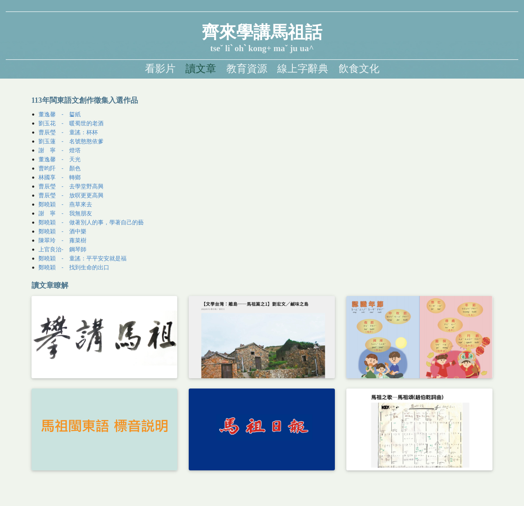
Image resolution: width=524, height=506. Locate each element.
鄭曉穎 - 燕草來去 (65, 204)
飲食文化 (359, 68)
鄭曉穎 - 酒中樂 (62, 231)
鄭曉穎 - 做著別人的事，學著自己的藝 (91, 222)
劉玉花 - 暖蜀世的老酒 (71, 123)
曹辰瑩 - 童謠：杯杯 (68, 132)
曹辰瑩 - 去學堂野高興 (71, 186)
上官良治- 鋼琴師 (62, 249)
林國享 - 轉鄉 (59, 177)
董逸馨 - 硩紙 (59, 114)
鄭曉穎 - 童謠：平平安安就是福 (82, 258)
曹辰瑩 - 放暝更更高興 (71, 195)
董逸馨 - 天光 (59, 159)
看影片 (160, 68)
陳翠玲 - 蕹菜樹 (62, 240)
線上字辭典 (302, 68)
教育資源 (246, 68)
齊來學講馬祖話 (262, 32)
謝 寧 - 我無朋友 (65, 213)
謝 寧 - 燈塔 (59, 150)
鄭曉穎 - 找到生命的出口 (73, 267)
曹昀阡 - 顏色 (59, 168)
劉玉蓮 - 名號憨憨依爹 (71, 141)
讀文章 (200, 68)
